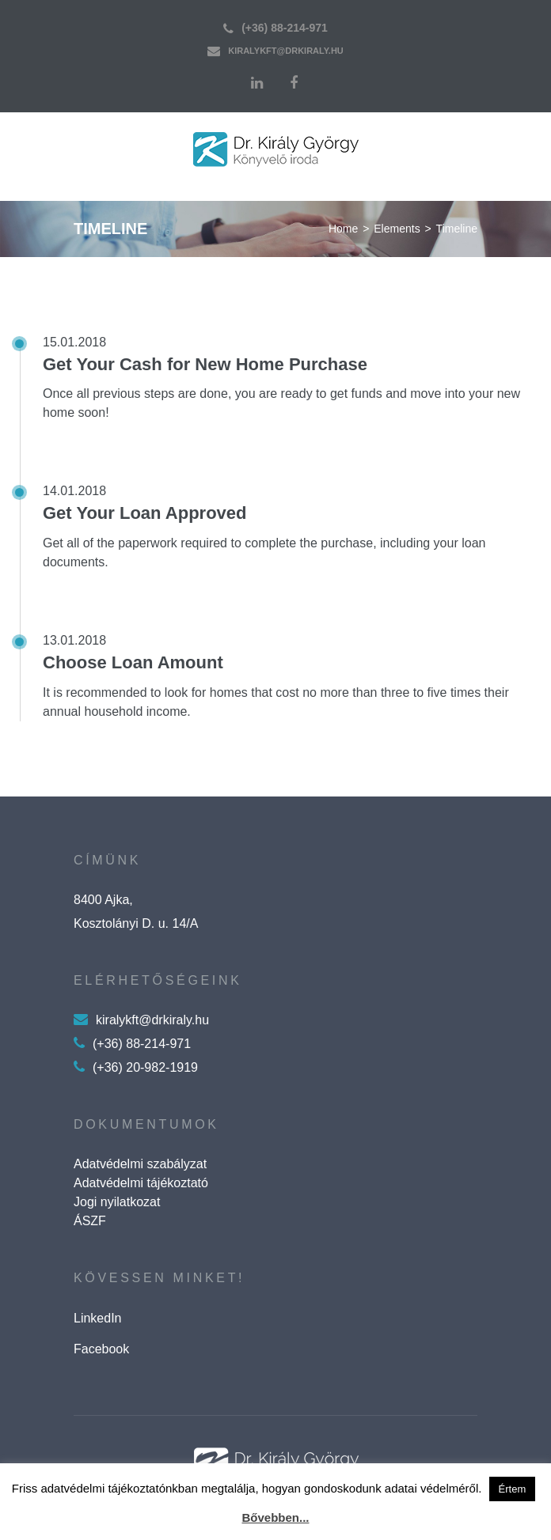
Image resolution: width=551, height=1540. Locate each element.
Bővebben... (275, 1517)
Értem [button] (512, 1489)
